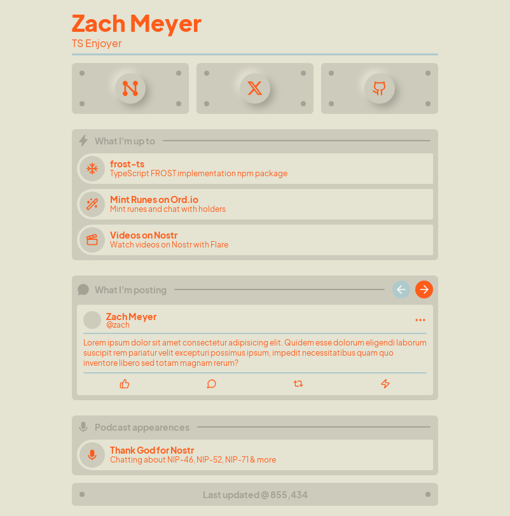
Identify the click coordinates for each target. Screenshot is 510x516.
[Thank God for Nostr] (255, 455)
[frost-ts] (255, 168)
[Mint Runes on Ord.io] (255, 204)
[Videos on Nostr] (255, 240)
